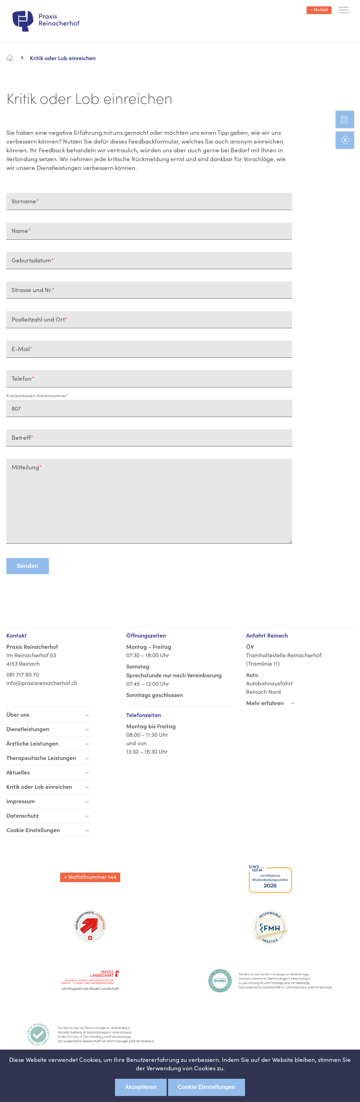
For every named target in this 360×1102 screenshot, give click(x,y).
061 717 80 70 (22, 674)
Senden (27, 566)
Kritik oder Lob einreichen (39, 786)
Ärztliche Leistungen (32, 743)
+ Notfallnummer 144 (90, 876)
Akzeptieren (141, 1087)
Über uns (17, 714)
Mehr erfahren (265, 703)
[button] (343, 10)
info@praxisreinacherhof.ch (41, 682)
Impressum (20, 801)
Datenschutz (22, 815)
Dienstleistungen (27, 729)
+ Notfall (319, 9)
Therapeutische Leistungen (41, 757)
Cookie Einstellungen (206, 1087)
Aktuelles (18, 772)
